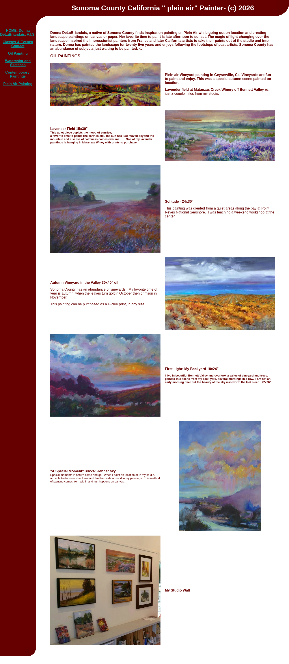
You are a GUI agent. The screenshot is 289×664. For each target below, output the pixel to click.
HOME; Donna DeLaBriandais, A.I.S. (17, 32)
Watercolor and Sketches (18, 63)
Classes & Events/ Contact (18, 44)
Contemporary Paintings (17, 74)
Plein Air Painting (17, 84)
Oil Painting (18, 53)
